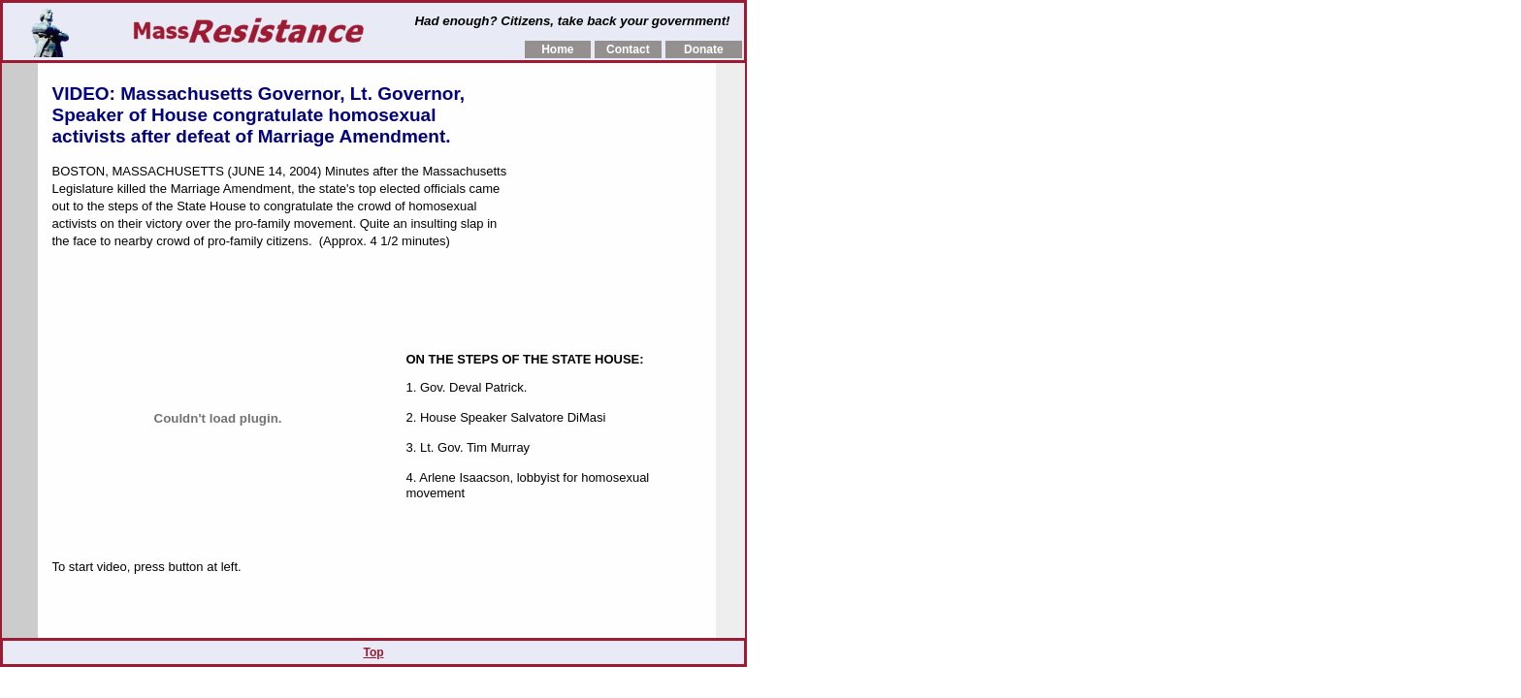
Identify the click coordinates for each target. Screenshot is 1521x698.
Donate (704, 49)
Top (373, 652)
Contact (628, 49)
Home (557, 49)
